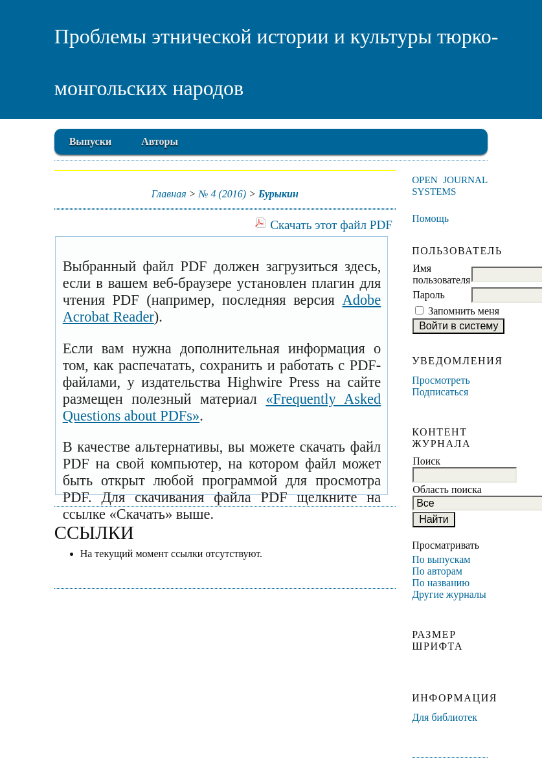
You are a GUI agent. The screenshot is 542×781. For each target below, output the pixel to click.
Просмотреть (441, 380)
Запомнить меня (463, 310)
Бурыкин (278, 193)
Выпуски (90, 141)
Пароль (428, 294)
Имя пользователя (441, 274)
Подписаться (440, 391)
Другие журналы (449, 594)
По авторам (437, 571)
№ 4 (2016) (222, 193)
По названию (440, 582)
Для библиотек (444, 717)
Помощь (430, 218)
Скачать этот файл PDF (331, 225)
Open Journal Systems (450, 185)
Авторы (159, 141)
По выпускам (441, 559)
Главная (169, 193)
